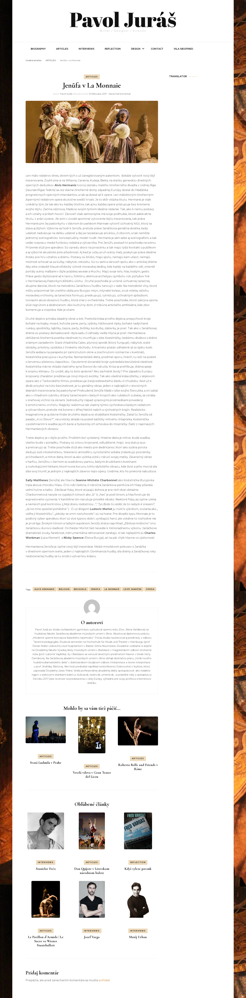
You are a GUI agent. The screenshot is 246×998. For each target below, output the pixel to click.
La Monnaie (112, 589)
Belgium (64, 589)
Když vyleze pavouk (138, 869)
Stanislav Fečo (46, 869)
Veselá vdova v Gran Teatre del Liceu (92, 775)
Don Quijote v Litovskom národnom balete (91, 871)
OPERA (150, 589)
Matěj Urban (138, 937)
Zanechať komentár (119, 93)
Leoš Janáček (133, 589)
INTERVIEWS (86, 48)
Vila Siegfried (183, 48)
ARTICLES (92, 76)
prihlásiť (104, 980)
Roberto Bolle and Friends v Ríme (138, 767)
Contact (157, 48)
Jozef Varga (92, 937)
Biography (38, 48)
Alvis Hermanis (45, 589)
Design (135, 48)
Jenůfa (95, 589)
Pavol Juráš (123, 19)
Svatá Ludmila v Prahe (45, 763)
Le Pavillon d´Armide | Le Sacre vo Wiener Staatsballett (45, 941)
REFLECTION (113, 48)
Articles (62, 48)
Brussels (80, 589)
